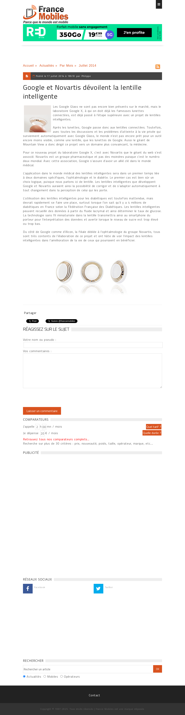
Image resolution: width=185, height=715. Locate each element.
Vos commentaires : (37, 351)
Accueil (28, 65)
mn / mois (54, 426)
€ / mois (51, 433)
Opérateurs (72, 676)
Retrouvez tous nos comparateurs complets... (56, 439)
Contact (94, 695)
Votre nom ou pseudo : (39, 339)
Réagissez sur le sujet (46, 329)
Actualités (46, 65)
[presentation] (55, 397)
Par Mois (66, 65)
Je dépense (31, 433)
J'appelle (29, 426)
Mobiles (52, 676)
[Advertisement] (52, 515)
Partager (30, 313)
